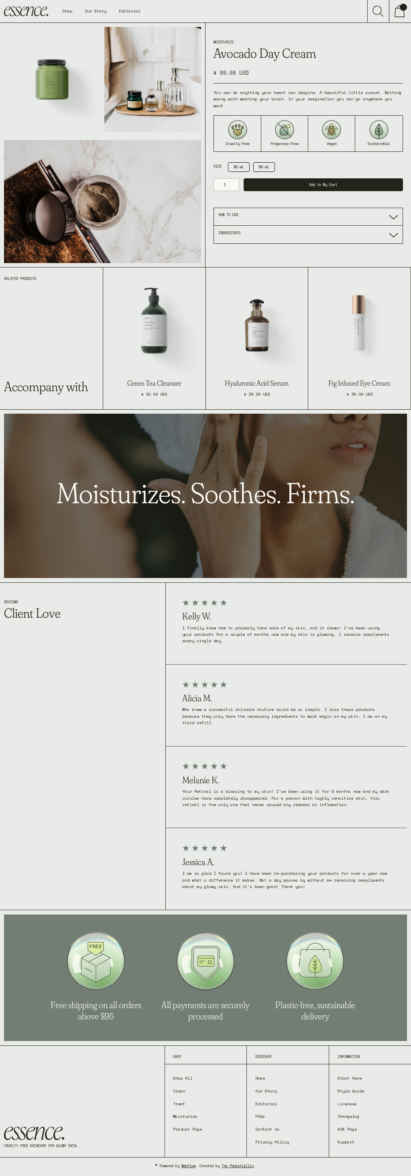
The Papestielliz (238, 1165)
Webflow (188, 1165)
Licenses (347, 1104)
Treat (179, 1104)
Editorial (129, 11)
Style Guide (351, 1091)
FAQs (260, 1116)
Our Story (95, 11)
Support (346, 1142)
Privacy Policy (272, 1142)
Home (260, 1078)
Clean (179, 1091)
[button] (68, 11)
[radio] (239, 167)
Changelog (348, 1116)
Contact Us (267, 1129)
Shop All (182, 1078)
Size (218, 166)
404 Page (347, 1129)
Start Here (350, 1078)
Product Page (187, 1129)
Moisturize (185, 1116)
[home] (26, 11)
